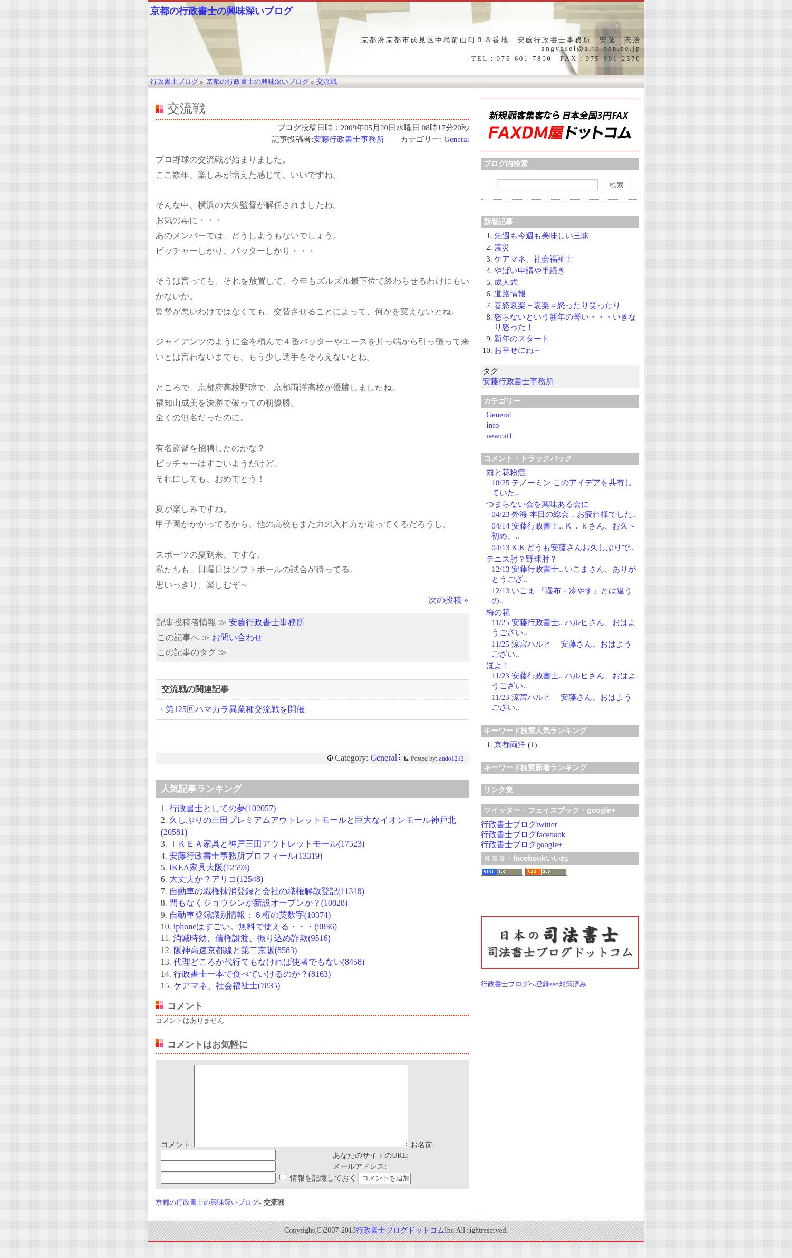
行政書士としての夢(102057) (222, 808)
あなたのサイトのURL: (371, 1171)
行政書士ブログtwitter (519, 824)
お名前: (422, 1161)
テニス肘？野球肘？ (521, 559)
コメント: (176, 1161)
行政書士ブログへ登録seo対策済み (533, 984)
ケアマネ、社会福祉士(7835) (227, 985)
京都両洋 (510, 745)
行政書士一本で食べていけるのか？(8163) (252, 973)
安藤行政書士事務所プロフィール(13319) (246, 855)
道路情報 (510, 294)
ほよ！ (498, 665)
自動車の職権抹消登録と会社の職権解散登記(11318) (266, 891)
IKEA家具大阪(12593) (209, 867)
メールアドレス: (360, 1182)
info (492, 425)
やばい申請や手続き (529, 270)
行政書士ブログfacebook (523, 834)
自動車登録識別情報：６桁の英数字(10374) (250, 914)
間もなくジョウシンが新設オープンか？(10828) (258, 902)
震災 (502, 247)
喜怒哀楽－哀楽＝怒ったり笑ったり (557, 305)
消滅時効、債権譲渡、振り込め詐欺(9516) (252, 938)
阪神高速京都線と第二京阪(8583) (235, 950)
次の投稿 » (448, 600)
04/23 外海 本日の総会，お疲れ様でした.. (563, 514)
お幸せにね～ (518, 350)
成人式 (506, 282)
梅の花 (498, 612)
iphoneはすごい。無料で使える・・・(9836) (255, 926)
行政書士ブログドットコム (400, 1246)
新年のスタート (521, 338)
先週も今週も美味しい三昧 (541, 236)
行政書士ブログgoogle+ (521, 844)
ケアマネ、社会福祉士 (533, 259)
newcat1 (499, 435)
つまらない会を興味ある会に (537, 504)
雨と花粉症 (506, 472)
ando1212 (451, 758)
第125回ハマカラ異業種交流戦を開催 (235, 709)
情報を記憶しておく (323, 1194)
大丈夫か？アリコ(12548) (216, 879)
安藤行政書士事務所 (352, 139)
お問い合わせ (237, 637)
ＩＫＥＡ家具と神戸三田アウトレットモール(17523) (267, 843)
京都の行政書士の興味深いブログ (221, 11)
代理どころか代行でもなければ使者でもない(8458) (269, 961)
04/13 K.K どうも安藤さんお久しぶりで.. (562, 547)
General (456, 139)
